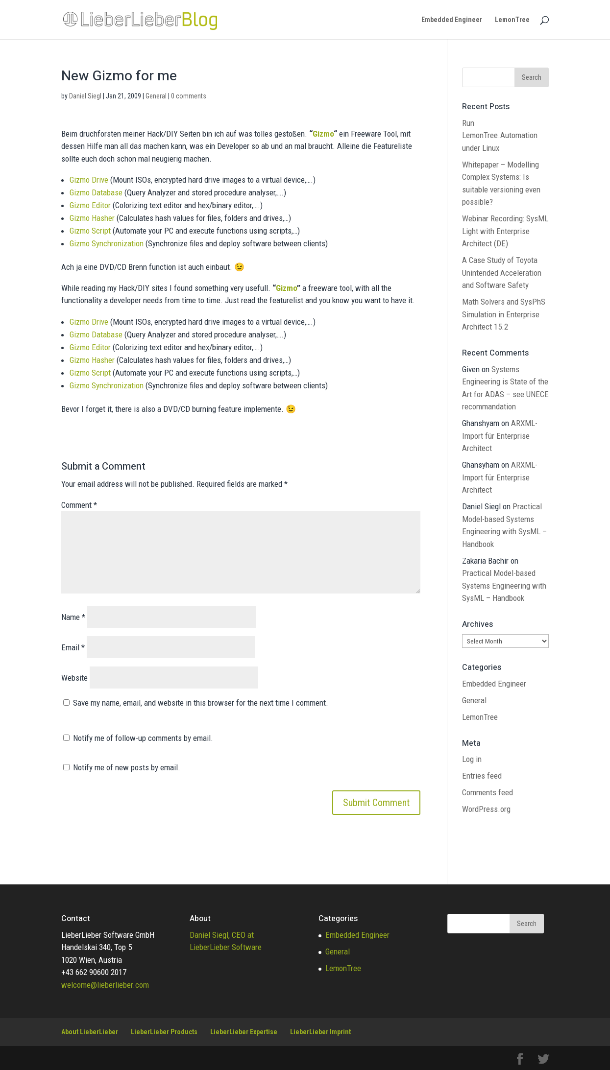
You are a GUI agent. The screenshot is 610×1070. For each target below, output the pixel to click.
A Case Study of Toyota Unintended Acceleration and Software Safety (501, 272)
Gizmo (323, 134)
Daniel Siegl (85, 96)
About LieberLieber (89, 1032)
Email (73, 647)
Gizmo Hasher (92, 218)
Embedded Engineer (451, 20)
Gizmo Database (96, 192)
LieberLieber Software (226, 947)
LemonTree (512, 20)
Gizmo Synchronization (107, 243)
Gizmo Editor (90, 205)
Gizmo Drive (89, 180)
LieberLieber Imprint (320, 1032)
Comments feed (487, 792)
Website (74, 678)
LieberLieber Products (164, 1032)
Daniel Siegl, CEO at (222, 935)
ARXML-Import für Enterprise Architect (499, 435)
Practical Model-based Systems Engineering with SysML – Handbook (504, 585)
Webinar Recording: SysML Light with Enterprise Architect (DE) (505, 231)
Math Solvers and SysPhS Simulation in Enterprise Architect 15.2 (503, 314)
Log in (472, 759)
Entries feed (482, 776)
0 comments (188, 96)
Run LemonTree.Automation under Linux (499, 135)
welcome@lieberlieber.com (105, 985)
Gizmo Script (90, 231)
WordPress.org (486, 809)
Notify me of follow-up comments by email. (143, 738)
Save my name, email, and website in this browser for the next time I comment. (200, 703)
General (156, 96)
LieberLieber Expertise (243, 1032)
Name (73, 617)
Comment (79, 505)
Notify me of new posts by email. (126, 767)
